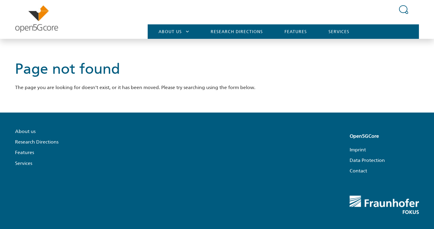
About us (174, 31)
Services (339, 31)
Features (296, 31)
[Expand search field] (403, 9)
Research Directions (237, 31)
